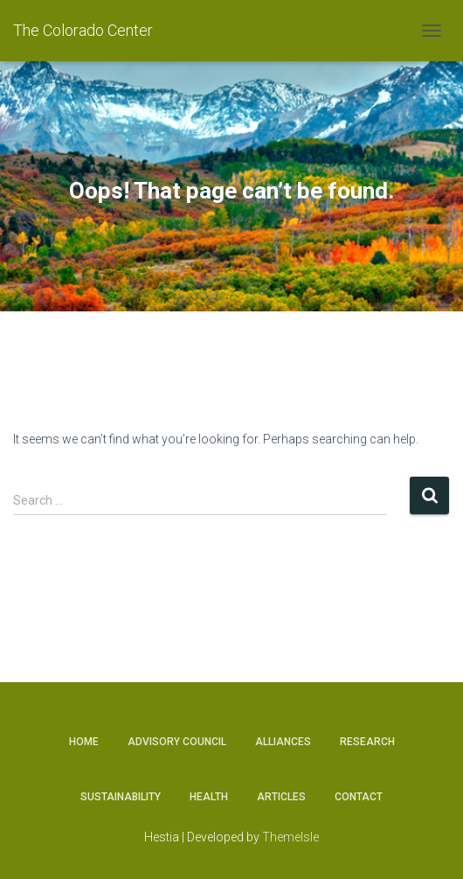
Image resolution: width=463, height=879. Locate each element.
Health (209, 797)
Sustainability (120, 797)
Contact (359, 797)
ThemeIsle (290, 837)
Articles (281, 797)
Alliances (283, 742)
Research (367, 742)
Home (84, 742)
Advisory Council (177, 742)
